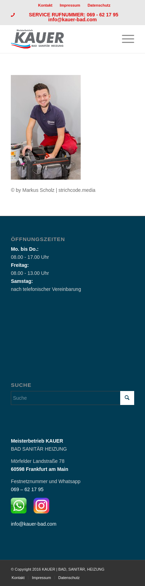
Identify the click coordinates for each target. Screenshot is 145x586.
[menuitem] (45, 5)
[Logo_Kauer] (60, 39)
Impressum (70, 5)
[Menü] (124, 39)
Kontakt (45, 5)
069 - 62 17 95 (103, 14)
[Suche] (72, 398)
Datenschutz (99, 5)
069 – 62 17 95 (27, 489)
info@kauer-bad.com (72, 19)
